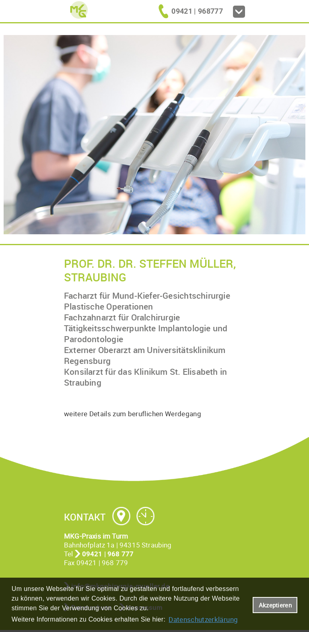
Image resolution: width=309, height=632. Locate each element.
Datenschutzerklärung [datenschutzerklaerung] (203, 619)
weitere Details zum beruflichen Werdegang (132, 413)
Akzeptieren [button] (275, 605)
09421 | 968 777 (108, 553)
